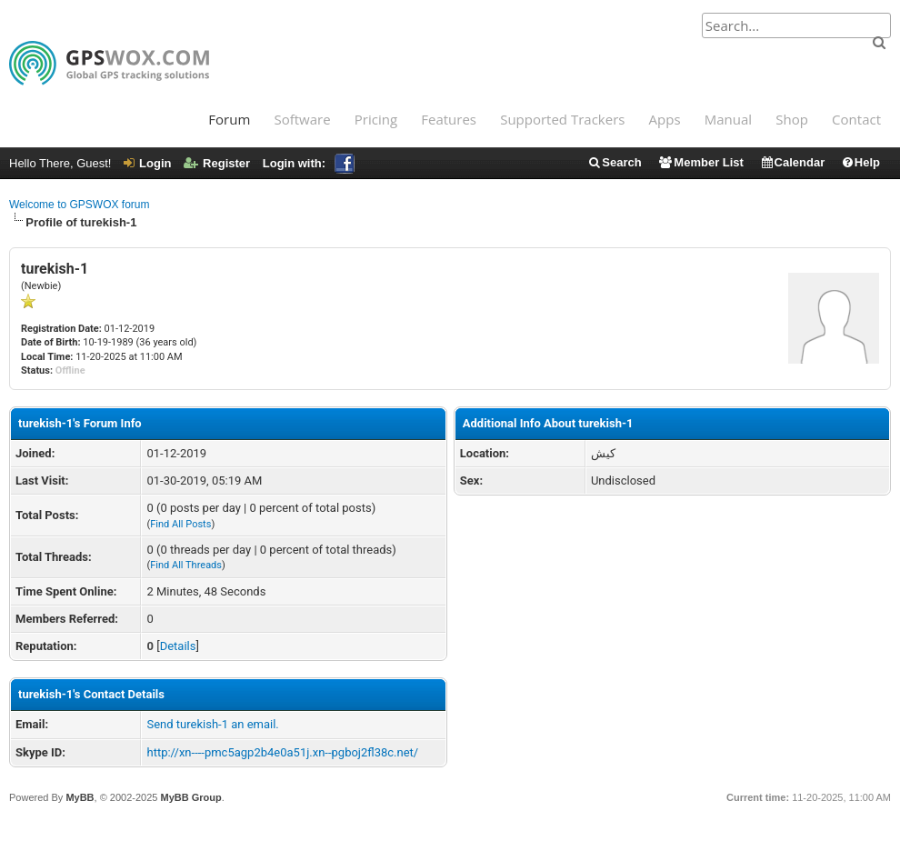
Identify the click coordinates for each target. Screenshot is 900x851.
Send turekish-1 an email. (212, 724)
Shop (791, 119)
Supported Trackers (562, 119)
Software (302, 119)
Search (614, 162)
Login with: (309, 163)
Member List (700, 162)
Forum (229, 119)
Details (178, 646)
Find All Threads (186, 565)
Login (147, 163)
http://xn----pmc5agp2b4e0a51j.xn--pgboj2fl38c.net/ (282, 752)
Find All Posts (180, 524)
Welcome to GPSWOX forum (79, 204)
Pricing (376, 119)
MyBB (79, 797)
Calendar (792, 162)
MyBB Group (190, 797)
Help (860, 162)
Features (448, 119)
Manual (728, 119)
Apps (665, 119)
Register (217, 163)
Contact (856, 119)
